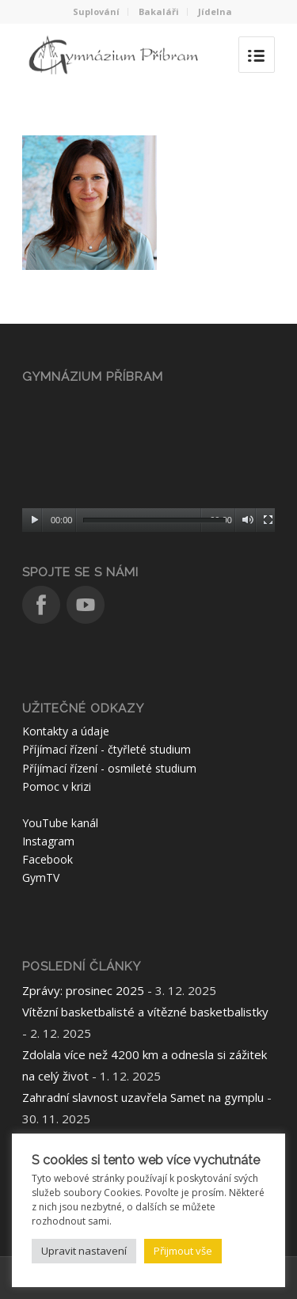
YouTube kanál (60, 822)
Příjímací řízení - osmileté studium (109, 768)
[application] (148, 461)
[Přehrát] (34, 520)
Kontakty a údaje (65, 731)
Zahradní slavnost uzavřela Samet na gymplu (143, 1097)
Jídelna (215, 11)
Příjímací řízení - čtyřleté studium (106, 749)
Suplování (96, 11)
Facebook (47, 859)
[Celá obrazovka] (268, 520)
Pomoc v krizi (56, 786)
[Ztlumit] (247, 520)
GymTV (40, 877)
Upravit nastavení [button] (84, 1251)
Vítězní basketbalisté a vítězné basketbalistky (145, 1012)
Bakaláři (159, 11)
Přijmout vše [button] (183, 1251)
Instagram (48, 841)
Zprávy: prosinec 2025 (83, 990)
